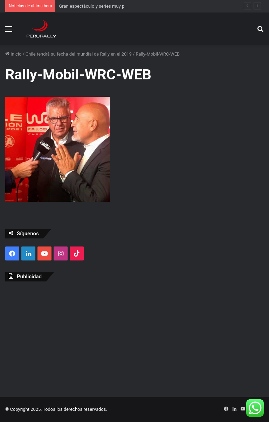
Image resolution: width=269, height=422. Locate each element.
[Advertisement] (134, 337)
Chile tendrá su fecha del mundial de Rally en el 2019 (79, 54)
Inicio (13, 54)
